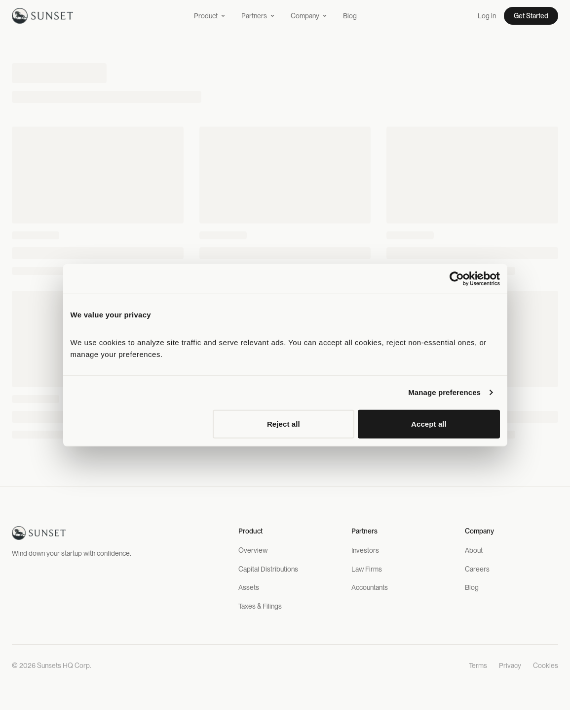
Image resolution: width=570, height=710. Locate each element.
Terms (478, 665)
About (474, 550)
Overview (252, 550)
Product (210, 16)
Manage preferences (444, 392)
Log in (487, 16)
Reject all (283, 423)
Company (309, 16)
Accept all (429, 423)
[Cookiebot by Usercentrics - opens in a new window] (457, 278)
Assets (248, 587)
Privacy (510, 665)
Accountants (369, 587)
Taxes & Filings (260, 606)
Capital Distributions (268, 569)
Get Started (531, 16)
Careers (477, 569)
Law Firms (366, 569)
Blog (350, 16)
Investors (365, 550)
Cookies (545, 665)
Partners (258, 16)
